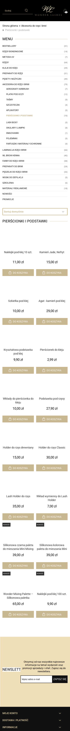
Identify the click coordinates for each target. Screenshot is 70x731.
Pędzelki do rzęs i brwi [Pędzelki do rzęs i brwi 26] (14, 172)
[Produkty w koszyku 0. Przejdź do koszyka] (66, 10)
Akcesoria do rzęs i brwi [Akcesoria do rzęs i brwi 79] (15, 84)
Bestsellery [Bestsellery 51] (9, 46)
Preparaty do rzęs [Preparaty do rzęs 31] (12, 73)
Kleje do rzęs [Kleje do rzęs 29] (9, 68)
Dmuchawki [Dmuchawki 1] (12, 133)
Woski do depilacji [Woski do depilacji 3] (12, 177)
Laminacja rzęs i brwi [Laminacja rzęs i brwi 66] (14, 150)
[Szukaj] (26, 10)
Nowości (7, 194)
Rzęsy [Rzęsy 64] (5, 62)
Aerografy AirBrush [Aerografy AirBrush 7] (17, 89)
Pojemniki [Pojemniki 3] (11, 138)
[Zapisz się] (60, 679)
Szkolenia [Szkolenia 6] (8, 183)
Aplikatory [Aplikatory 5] (12, 110)
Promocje (8, 199)
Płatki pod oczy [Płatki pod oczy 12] (15, 94)
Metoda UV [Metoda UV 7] (8, 57)
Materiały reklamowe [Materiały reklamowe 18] (14, 188)
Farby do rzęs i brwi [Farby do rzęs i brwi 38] (13, 161)
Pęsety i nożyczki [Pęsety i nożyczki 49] (11, 79)
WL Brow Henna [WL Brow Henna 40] (11, 155)
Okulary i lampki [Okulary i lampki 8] (15, 128)
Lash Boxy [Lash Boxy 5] (11, 122)
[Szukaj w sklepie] (12, 10)
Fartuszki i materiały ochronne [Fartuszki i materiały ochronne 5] (24, 143)
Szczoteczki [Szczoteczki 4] (13, 105)
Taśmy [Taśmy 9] (9, 99)
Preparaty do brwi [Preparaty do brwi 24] (12, 166)
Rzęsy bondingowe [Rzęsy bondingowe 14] (12, 51)
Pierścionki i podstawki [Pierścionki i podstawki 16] (19, 115)
